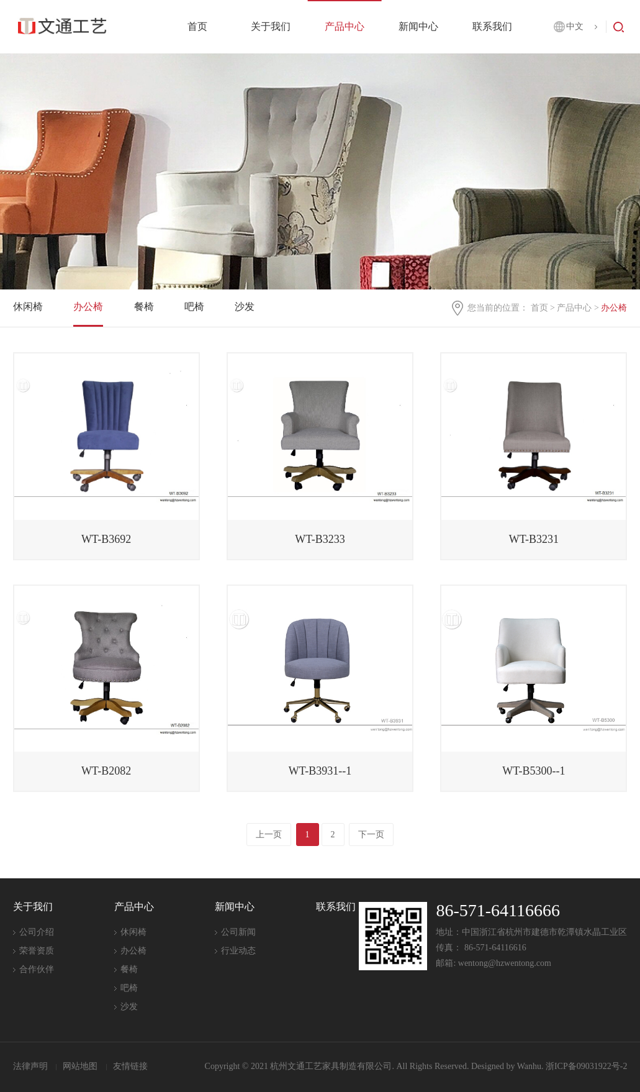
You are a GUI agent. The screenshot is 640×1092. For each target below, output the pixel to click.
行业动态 (238, 950)
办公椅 (88, 306)
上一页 (269, 834)
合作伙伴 (36, 969)
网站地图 (81, 1066)
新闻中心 (418, 26)
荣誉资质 (36, 950)
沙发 (245, 306)
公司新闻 (238, 932)
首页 (197, 26)
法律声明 (31, 1066)
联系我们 (492, 26)
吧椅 (194, 306)
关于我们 (271, 26)
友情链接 (130, 1066)
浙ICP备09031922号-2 (586, 1066)
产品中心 (344, 26)
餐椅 (144, 306)
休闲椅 (28, 306)
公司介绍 (36, 932)
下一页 (371, 834)
